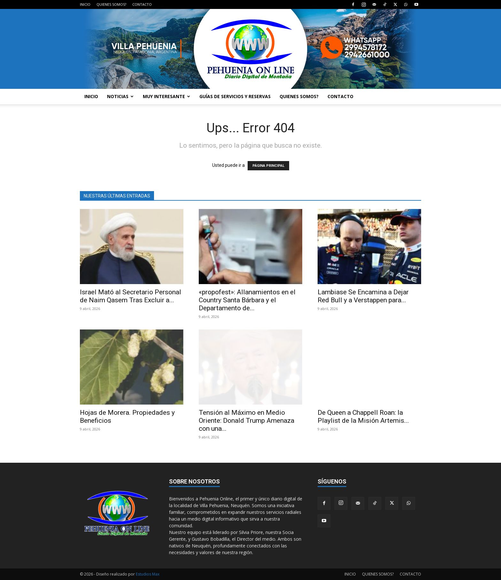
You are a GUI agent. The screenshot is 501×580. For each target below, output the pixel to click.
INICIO (85, 4)
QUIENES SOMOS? (111, 4)
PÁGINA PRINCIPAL (268, 166)
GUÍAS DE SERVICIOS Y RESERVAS (235, 96)
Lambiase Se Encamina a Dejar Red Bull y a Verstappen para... (363, 296)
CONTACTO (142, 4)
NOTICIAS (120, 96)
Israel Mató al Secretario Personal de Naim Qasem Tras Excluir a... (130, 296)
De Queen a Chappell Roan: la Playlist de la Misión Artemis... (363, 416)
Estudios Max (147, 574)
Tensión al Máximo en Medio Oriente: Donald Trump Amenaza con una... (246, 420)
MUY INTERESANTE (166, 96)
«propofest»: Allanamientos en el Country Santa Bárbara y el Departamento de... (247, 300)
